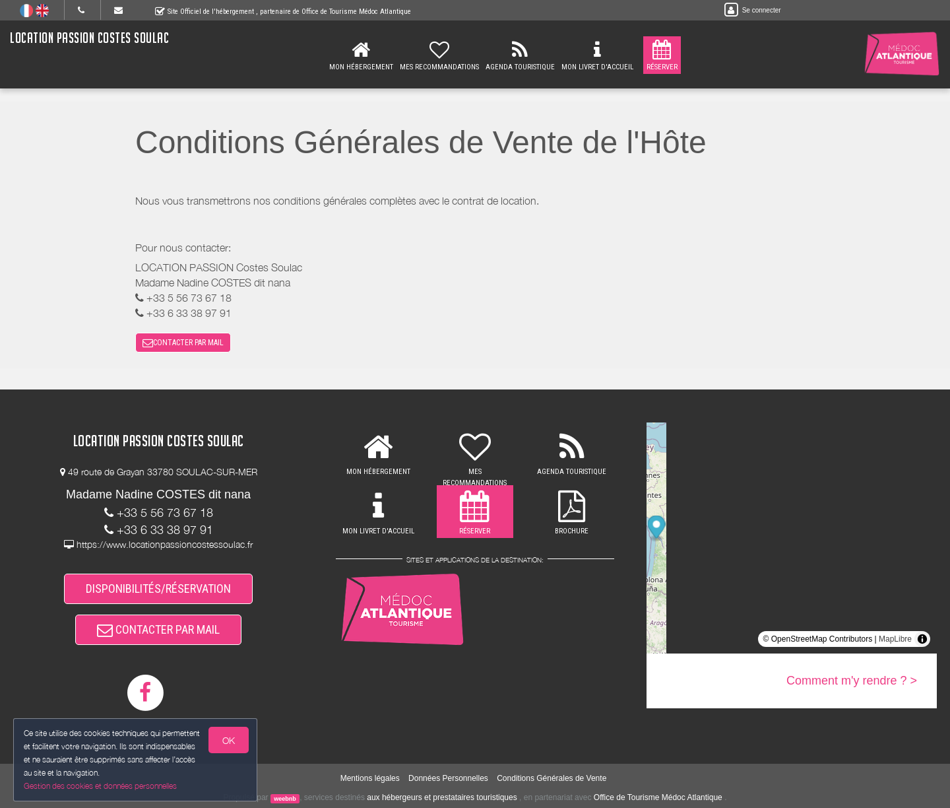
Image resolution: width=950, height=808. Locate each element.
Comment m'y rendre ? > (851, 680)
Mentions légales (370, 778)
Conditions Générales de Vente (551, 778)
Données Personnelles (448, 778)
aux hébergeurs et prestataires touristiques (442, 797)
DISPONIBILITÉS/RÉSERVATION (158, 588)
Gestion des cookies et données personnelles (100, 786)
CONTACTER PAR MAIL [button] (183, 342)
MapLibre (895, 639)
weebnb (285, 798)
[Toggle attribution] (922, 639)
